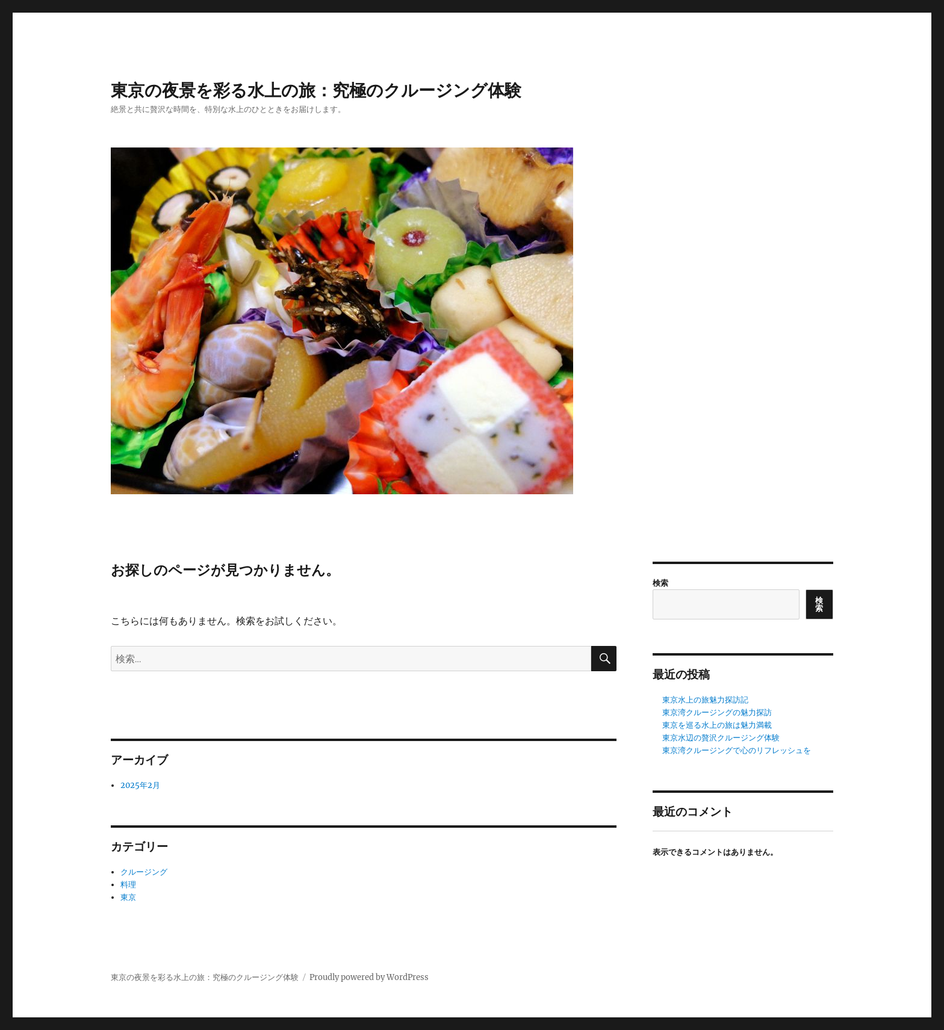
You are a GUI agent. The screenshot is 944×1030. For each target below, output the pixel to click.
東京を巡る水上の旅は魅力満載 (717, 725)
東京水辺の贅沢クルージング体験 (721, 738)
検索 (660, 583)
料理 (128, 885)
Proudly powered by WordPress (369, 977)
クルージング (143, 872)
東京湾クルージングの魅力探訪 (717, 712)
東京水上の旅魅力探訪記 (705, 700)
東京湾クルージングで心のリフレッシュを (736, 750)
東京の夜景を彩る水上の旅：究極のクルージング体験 (316, 90)
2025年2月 (140, 785)
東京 (128, 897)
